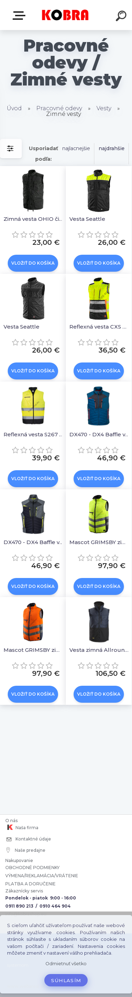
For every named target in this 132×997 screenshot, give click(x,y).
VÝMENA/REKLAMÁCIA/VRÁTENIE (42, 875)
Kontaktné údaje (28, 839)
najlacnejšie (76, 148)
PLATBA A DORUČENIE (30, 883)
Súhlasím (66, 980)
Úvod (14, 108)
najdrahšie (112, 148)
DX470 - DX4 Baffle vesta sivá (34, 542)
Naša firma (21, 827)
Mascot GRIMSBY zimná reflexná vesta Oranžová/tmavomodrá (34, 650)
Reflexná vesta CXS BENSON (99, 326)
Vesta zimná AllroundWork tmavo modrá (99, 650)
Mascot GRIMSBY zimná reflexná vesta (99, 542)
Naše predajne (25, 850)
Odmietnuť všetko (66, 963)
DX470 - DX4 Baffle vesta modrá (99, 434)
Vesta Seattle (87, 219)
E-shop (20, 15)
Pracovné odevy (59, 108)
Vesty (103, 108)
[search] (122, 17)
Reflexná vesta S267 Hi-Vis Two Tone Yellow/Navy (34, 434)
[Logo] (65, 15)
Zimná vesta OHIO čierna (34, 219)
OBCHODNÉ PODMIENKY (32, 867)
